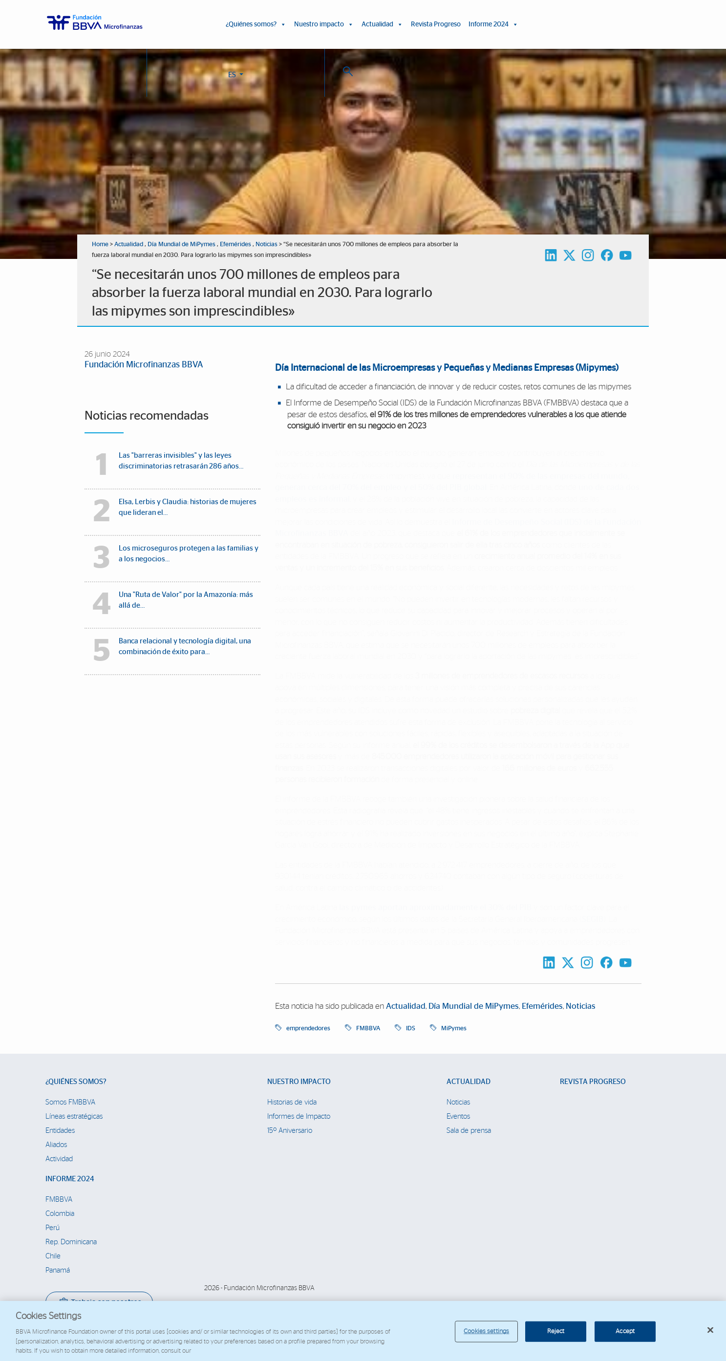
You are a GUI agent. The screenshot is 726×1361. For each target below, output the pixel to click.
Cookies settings (486, 1339)
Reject (556, 1339)
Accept (625, 1339)
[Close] (710, 1337)
